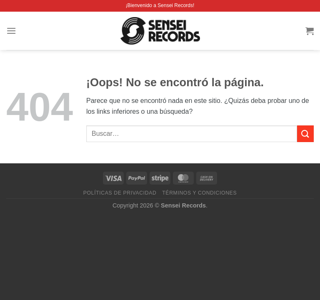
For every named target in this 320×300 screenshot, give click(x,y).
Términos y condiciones (199, 193)
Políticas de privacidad (120, 193)
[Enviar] (305, 133)
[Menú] (11, 30)
